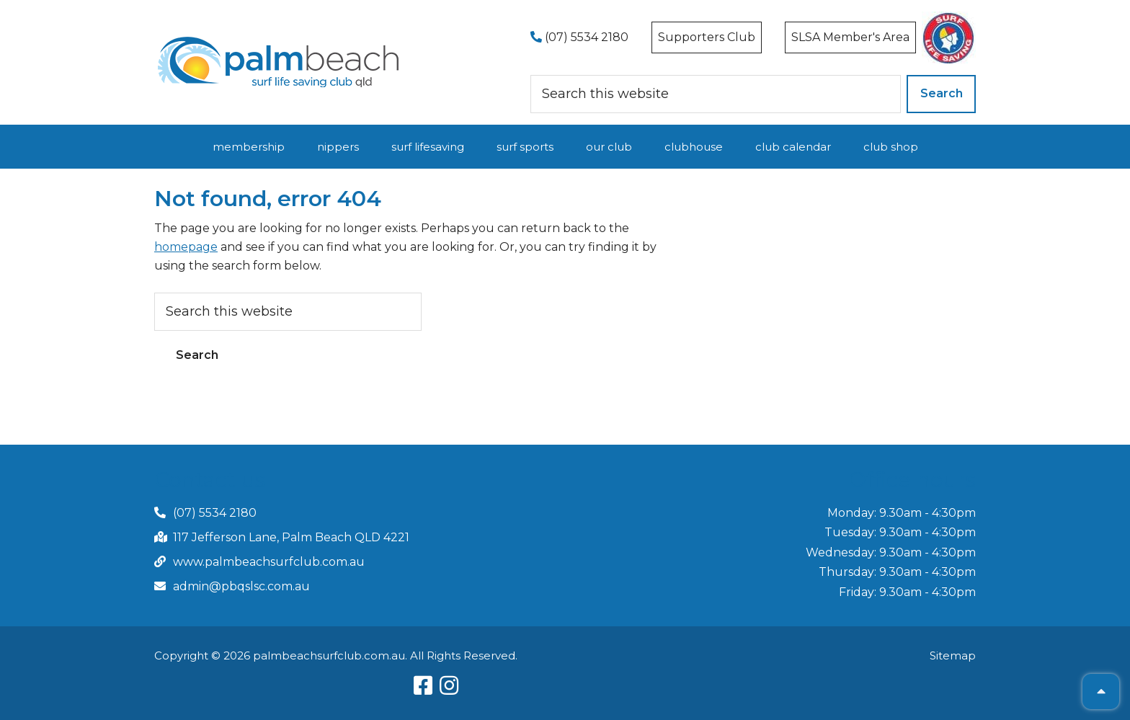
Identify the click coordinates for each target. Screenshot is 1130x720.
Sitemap (953, 655)
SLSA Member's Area (850, 37)
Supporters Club (706, 37)
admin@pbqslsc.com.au (241, 586)
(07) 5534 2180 (579, 37)
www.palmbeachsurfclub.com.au (269, 562)
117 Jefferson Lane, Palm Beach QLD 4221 (291, 537)
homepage (186, 247)
